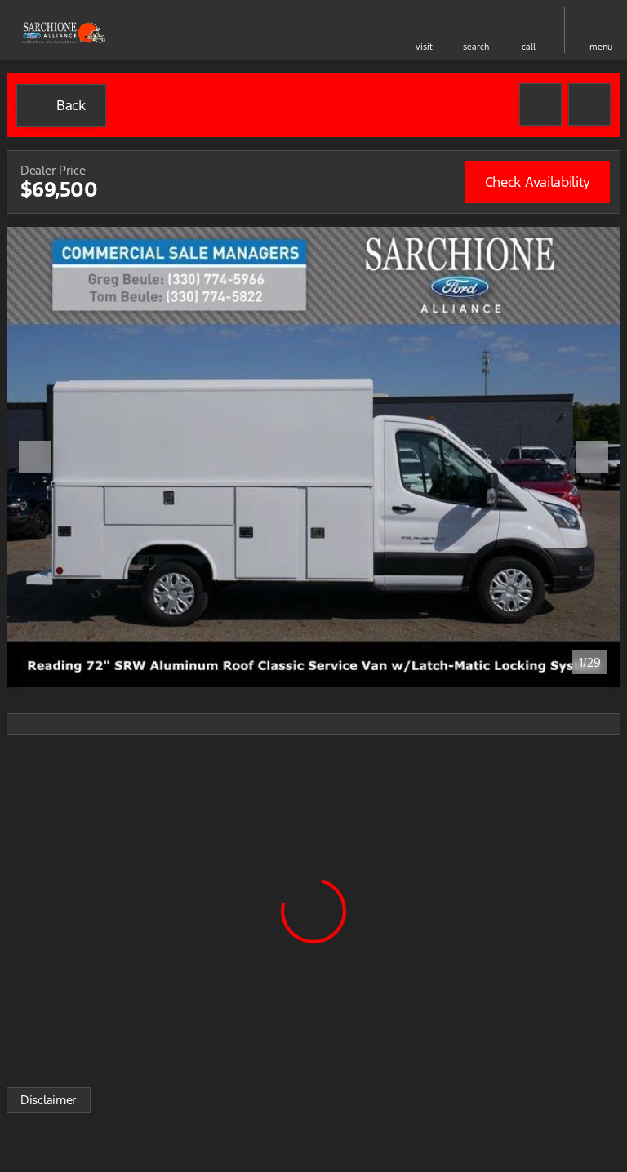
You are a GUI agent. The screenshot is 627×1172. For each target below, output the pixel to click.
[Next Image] (592, 457)
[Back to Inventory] (61, 105)
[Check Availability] (537, 182)
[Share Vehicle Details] (589, 104)
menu (600, 47)
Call (529, 47)
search (476, 47)
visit (424, 47)
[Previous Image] (35, 457)
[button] (423, 30)
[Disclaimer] (49, 1100)
